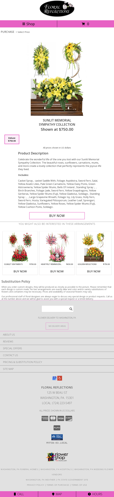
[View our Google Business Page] (54, 379)
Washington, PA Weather (40, 479)
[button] (57, 437)
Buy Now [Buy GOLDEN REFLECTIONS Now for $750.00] (93, 271)
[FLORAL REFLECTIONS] (57, 15)
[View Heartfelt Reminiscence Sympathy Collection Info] (57, 247)
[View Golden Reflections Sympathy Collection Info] (93, 247)
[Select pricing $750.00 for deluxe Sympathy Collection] (12, 139)
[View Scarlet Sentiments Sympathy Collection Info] (20, 247)
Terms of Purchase (58, 485)
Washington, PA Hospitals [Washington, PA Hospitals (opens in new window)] (56, 469)
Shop (28, 23)
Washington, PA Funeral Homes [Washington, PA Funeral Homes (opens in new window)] (19, 469)
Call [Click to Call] (19, 494)
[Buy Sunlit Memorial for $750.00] (57, 215)
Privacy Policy (35, 485)
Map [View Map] (57, 494)
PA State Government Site (73, 479)
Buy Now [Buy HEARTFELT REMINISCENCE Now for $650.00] (57, 271)
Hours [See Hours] (95, 494)
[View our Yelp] (59, 379)
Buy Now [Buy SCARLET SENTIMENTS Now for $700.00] (20, 271)
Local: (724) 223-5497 (57, 403)
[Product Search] (58, 308)
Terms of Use (79, 485)
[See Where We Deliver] (57, 326)
